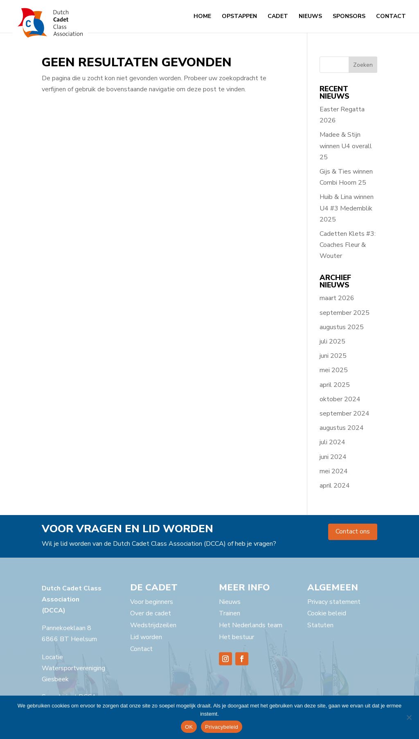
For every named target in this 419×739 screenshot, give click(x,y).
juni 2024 (333, 456)
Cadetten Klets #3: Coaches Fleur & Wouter (348, 244)
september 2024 (344, 413)
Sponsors (349, 17)
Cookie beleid (326, 613)
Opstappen (239, 17)
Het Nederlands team (250, 625)
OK (189, 727)
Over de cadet (150, 613)
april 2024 (335, 485)
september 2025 (344, 312)
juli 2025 (332, 341)
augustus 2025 (342, 327)
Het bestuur (236, 637)
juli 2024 (332, 442)
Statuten (320, 625)
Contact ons (353, 531)
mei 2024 (334, 471)
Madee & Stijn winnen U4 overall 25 (346, 145)
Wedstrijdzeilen (153, 625)
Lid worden (146, 637)
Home (202, 17)
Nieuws (310, 17)
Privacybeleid (221, 727)
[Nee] (409, 717)
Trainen (229, 613)
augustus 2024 (342, 427)
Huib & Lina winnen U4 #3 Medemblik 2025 (347, 208)
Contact (391, 17)
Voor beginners (151, 601)
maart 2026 (337, 298)
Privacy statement (333, 601)
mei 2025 (334, 370)
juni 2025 (333, 355)
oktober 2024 (340, 399)
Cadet (278, 17)
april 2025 (335, 384)
